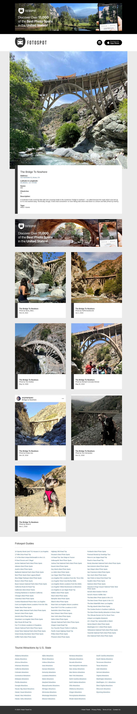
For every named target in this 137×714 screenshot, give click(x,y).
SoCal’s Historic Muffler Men (96, 594)
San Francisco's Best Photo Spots (98, 572)
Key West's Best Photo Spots (61, 569)
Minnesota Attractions (49, 692)
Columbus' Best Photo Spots (24, 598)
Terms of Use (107, 709)
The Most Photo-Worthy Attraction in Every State (103, 612)
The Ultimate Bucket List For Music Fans (100, 615)
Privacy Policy (96, 709)
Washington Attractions (104, 679)
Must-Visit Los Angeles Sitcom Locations (64, 604)
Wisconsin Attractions (103, 689)
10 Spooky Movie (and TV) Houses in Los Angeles (31, 551)
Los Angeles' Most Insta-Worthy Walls (63, 581)
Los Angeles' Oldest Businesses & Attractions (66, 587)
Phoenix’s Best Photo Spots (60, 637)
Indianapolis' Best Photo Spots (61, 560)
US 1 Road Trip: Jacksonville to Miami (100, 621)
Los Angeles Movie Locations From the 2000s (66, 584)
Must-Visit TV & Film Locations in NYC (64, 607)
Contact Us (116, 709)
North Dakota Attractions (77, 682)
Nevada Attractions (75, 662)
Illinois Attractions (48, 659)
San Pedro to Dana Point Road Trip (99, 578)
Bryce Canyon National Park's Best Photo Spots (31, 584)
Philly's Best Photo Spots (59, 634)
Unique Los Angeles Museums (97, 618)
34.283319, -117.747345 (28, 183)
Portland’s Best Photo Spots (96, 551)
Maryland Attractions (49, 682)
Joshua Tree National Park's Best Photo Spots (66, 563)
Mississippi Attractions (49, 695)
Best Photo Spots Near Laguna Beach (27, 575)
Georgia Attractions (21, 685)
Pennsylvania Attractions (77, 695)
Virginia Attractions (102, 675)
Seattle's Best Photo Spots (96, 581)
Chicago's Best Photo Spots (24, 596)
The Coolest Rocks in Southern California (101, 609)
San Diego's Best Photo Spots (97, 569)
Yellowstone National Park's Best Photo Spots (102, 630)
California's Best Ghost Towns (25, 590)
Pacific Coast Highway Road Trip (62, 631)
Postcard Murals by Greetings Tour (98, 554)
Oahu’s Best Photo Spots (59, 619)
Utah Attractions (101, 669)
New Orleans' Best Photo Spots (61, 613)
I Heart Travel (85, 709)
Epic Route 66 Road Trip (23, 622)
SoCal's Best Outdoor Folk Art (97, 592)
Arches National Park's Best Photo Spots (28, 563)
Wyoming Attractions (103, 692)
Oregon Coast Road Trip (59, 625)
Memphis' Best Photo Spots (60, 598)
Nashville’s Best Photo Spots (60, 610)
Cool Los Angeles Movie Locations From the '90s (31, 604)
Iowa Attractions (47, 665)
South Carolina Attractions (105, 656)
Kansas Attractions (48, 669)
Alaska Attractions (21, 659)
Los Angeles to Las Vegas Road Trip (63, 590)
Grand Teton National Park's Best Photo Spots (30, 631)
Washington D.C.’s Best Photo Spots (99, 627)
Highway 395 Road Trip (59, 551)
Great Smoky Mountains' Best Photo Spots (29, 634)
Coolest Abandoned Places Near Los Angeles (30, 601)
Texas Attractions (102, 665)
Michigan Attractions (49, 689)
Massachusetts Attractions (51, 685)
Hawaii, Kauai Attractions (23, 692)
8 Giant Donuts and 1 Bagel (24, 560)
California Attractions (22, 669)
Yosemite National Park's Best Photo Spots (101, 633)
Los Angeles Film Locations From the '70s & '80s (67, 578)
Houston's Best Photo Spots (60, 554)
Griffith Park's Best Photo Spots (25, 637)
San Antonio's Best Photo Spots (97, 566)
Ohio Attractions (74, 685)
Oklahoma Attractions (76, 689)
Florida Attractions (21, 682)
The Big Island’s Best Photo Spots (98, 606)
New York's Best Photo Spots (61, 616)
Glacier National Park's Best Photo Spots (28, 628)
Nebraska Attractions (76, 659)
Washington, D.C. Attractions (105, 682)
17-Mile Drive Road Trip (23, 554)
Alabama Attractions (21, 656)
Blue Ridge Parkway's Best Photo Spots (28, 578)
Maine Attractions (48, 679)
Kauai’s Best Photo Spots (59, 566)
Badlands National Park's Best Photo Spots (29, 572)
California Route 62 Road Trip (25, 587)
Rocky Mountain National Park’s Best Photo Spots (104, 563)
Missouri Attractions (48, 699)
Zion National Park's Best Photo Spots (100, 636)
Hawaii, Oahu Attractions (23, 699)
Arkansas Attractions (22, 665)
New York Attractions (76, 675)
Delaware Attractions (22, 679)
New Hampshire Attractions (78, 665)
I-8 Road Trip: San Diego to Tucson (63, 557)
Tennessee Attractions (103, 662)
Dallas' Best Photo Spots (23, 607)
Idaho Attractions (47, 656)
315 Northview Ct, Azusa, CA (30, 177)
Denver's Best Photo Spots (24, 613)
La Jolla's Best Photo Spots (60, 572)
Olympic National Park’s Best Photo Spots (65, 622)
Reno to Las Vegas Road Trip (97, 557)
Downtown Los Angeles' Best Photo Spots (29, 619)
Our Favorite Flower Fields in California (64, 628)
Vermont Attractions (102, 672)
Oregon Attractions (75, 692)
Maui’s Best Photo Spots (59, 596)
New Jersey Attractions (76, 669)
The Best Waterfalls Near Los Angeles (100, 603)
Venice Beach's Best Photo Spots (98, 624)
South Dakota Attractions (104, 659)
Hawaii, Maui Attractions (23, 695)
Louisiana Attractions (49, 675)
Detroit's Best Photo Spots (23, 616)
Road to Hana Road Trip (95, 560)
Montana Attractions (76, 656)
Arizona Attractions (21, 662)
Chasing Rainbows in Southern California (28, 593)
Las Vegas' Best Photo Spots (60, 575)
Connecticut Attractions (22, 675)
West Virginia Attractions (104, 685)
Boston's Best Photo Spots (24, 581)
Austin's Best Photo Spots (23, 569)
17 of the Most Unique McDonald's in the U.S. (30, 557)
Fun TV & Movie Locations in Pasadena (28, 625)
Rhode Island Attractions (77, 699)
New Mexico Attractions (77, 672)
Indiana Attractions (48, 662)
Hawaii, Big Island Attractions (24, 689)
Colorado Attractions (21, 672)
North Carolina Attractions (77, 679)
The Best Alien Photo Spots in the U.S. (100, 597)
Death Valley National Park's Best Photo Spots (30, 610)
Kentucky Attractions (49, 672)
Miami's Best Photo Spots (59, 601)
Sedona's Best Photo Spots (96, 584)
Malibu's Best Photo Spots (60, 593)
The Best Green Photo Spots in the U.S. (100, 600)
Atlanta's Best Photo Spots (24, 566)
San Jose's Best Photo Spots (97, 575)
